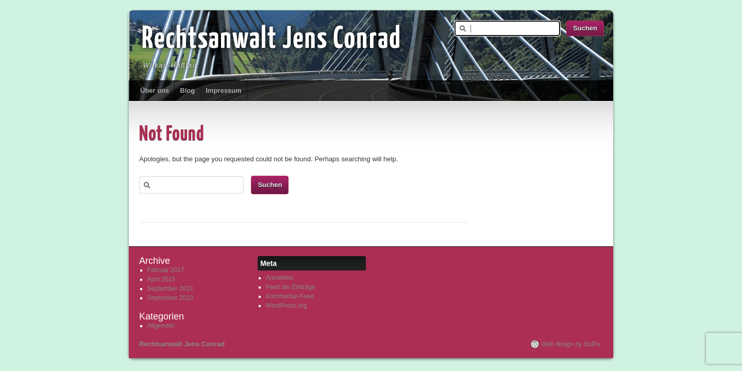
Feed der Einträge (290, 287)
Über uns (154, 90)
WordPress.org (286, 305)
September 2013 (170, 288)
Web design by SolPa (570, 344)
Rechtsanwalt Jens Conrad (271, 39)
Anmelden (280, 277)
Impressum (223, 90)
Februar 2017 (165, 270)
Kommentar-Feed (290, 296)
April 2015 (161, 279)
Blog (187, 90)
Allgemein (161, 325)
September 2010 (170, 297)
